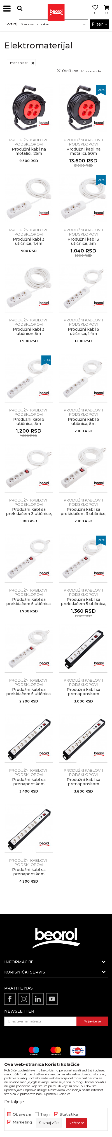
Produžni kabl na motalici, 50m (83, 151)
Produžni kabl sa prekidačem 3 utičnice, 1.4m (29, 513)
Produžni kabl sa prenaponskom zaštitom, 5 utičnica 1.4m (83, 696)
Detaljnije (14, 1101)
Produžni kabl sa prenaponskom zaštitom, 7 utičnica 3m (83, 784)
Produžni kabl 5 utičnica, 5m (83, 421)
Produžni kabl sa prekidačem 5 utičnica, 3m (83, 603)
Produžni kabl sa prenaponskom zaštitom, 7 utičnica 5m (29, 874)
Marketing (22, 1122)
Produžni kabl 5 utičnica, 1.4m (83, 331)
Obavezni (22, 1114)
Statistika (69, 1114)
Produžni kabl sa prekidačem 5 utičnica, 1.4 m (29, 603)
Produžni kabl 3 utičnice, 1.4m (29, 241)
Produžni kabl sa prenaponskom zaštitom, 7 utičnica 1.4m (28, 786)
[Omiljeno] (93, 15)
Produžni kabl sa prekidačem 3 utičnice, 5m (83, 513)
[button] (19, 8)
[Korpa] (106, 15)
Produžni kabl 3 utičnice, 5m (29, 331)
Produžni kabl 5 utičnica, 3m (29, 421)
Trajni (45, 1114)
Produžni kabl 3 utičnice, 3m (83, 241)
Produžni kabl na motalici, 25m (29, 151)
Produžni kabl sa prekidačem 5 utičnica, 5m (29, 694)
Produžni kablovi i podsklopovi (28, 142)
